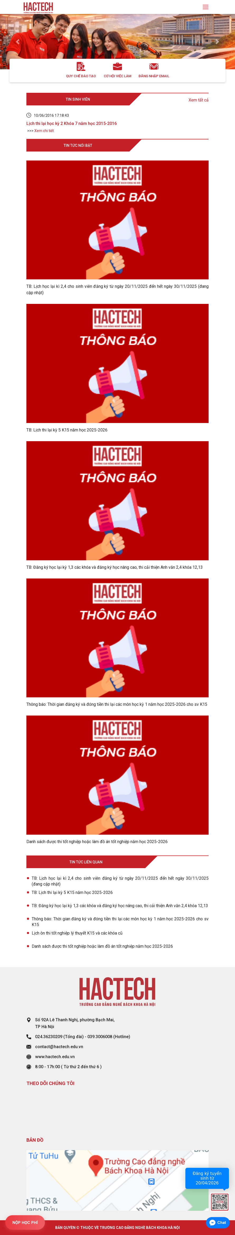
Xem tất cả (199, 100)
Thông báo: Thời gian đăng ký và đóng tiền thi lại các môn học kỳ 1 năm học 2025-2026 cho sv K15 (120, 921)
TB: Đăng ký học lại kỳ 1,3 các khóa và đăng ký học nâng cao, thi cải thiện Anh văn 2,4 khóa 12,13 (120, 905)
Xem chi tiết (44, 131)
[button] (17, 41)
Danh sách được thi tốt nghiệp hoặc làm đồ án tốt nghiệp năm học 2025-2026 (102, 946)
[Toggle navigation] (206, 7)
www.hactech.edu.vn (55, 1056)
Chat (221, 1222)
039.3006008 (99, 1036)
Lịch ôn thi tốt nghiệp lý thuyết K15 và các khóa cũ (77, 933)
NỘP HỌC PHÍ (25, 1222)
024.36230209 (48, 1036)
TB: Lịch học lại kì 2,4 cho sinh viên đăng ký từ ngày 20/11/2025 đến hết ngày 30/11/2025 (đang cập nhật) (120, 881)
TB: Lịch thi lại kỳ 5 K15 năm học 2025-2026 (72, 892)
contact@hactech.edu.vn (59, 1046)
